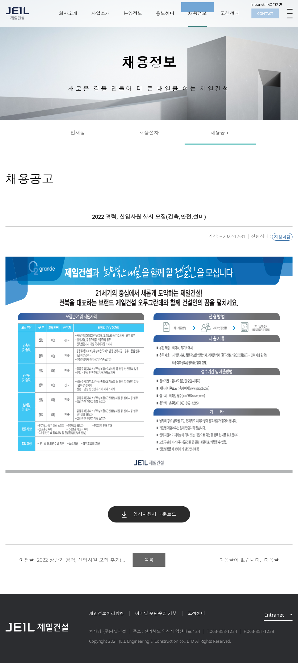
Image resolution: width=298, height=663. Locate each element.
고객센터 (196, 613)
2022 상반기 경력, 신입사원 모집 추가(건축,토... (80, 560)
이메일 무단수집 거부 (156, 613)
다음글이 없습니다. (249, 560)
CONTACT (265, 13)
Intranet (274, 614)
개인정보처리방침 (106, 613)
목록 (149, 560)
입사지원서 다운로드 (149, 514)
